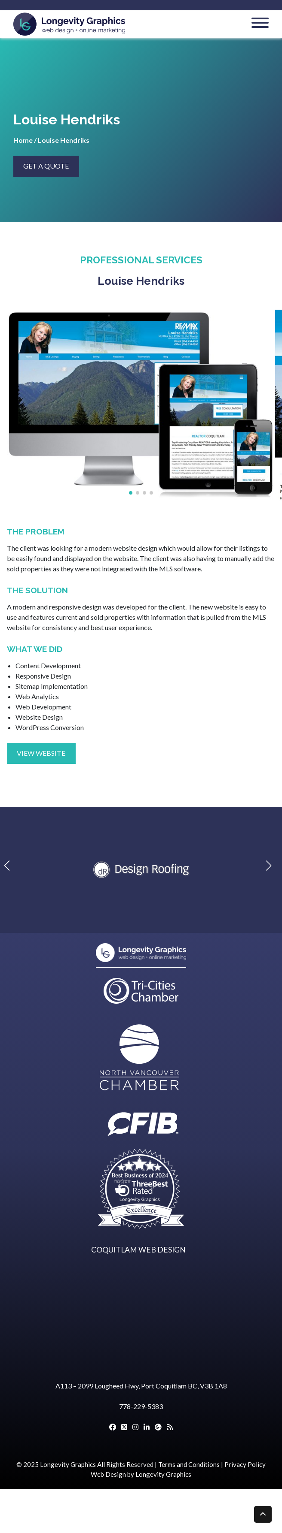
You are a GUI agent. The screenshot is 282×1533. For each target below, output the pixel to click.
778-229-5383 (141, 1406)
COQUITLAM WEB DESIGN (138, 1249)
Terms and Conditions (189, 1464)
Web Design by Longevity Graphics (141, 1474)
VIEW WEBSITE (41, 753)
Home (23, 140)
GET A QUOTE (46, 166)
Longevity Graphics (68, 1464)
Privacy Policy (245, 1464)
